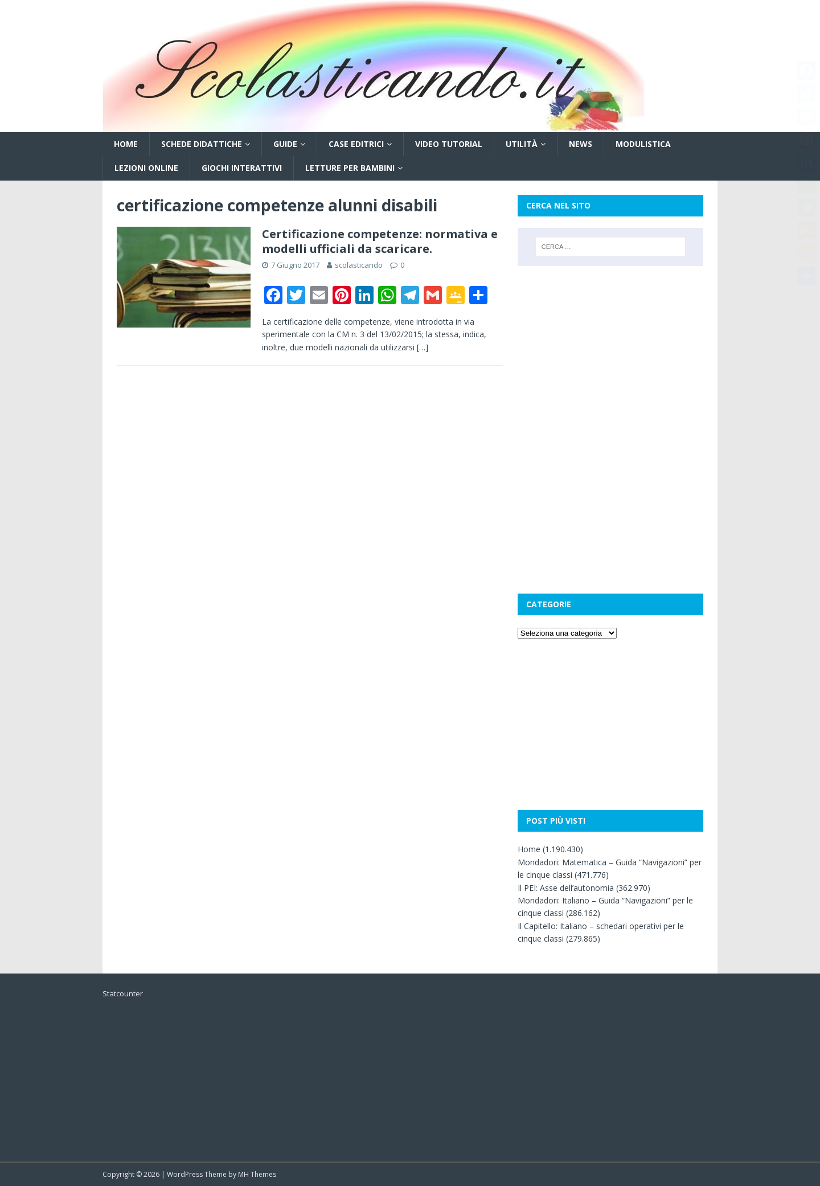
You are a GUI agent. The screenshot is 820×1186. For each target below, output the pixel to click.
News (580, 143)
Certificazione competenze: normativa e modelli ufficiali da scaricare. (380, 241)
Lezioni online (146, 167)
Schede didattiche (201, 143)
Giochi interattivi (242, 167)
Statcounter (122, 993)
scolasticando (359, 265)
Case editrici (356, 143)
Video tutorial (448, 143)
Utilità (522, 143)
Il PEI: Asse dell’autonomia (566, 887)
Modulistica (643, 143)
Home (126, 143)
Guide (285, 143)
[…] (422, 347)
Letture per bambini (350, 167)
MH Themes (257, 1174)
